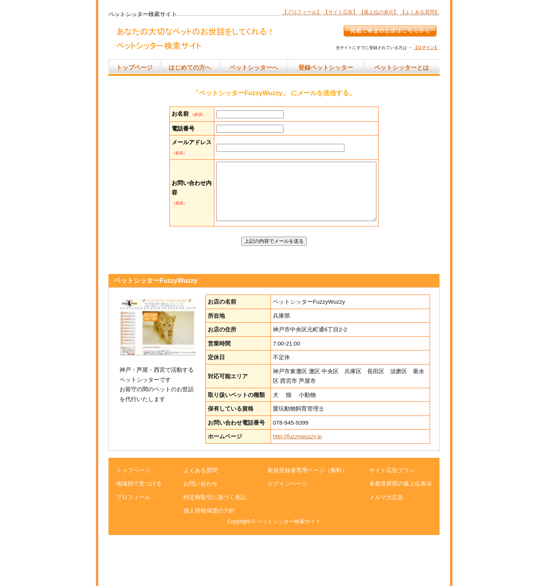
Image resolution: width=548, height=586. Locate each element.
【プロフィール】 (302, 12)
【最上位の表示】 (378, 12)
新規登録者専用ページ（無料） (307, 521)
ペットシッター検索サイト (289, 572)
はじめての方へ (190, 67)
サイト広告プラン (392, 521)
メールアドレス (180, 171)
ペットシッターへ (253, 67)
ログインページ (287, 534)
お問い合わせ (200, 534)
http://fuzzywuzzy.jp (297, 487)
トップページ (134, 67)
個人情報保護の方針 (209, 561)
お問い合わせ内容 (180, 233)
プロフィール (133, 548)
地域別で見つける (139, 534)
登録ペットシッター (325, 67)
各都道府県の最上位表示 (400, 534)
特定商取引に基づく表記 (214, 548)
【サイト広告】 (340, 12)
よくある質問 (200, 521)
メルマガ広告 (386, 548)
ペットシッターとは (401, 67)
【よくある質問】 (420, 12)
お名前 (180, 113)
